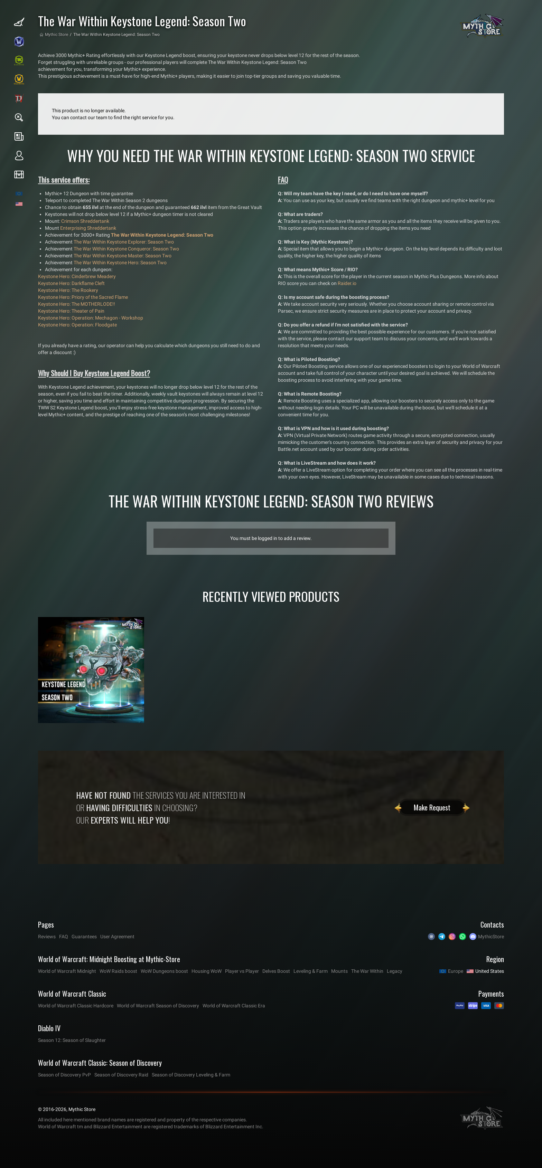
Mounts (339, 971)
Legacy (394, 971)
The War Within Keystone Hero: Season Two (120, 262)
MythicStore (491, 936)
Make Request (432, 807)
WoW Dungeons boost (164, 971)
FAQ (63, 936)
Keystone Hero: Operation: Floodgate (77, 324)
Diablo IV (49, 1028)
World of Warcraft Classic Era (234, 1005)
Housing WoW (206, 971)
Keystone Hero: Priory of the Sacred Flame (83, 297)
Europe (455, 971)
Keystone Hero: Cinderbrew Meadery (77, 276)
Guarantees (84, 936)
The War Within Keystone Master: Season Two (122, 255)
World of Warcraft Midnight (67, 971)
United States (489, 971)
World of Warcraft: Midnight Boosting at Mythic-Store (109, 959)
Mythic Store (56, 34)
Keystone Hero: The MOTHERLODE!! (76, 304)
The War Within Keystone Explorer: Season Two (124, 242)
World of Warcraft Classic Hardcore (75, 1005)
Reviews (47, 936)
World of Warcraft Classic (72, 993)
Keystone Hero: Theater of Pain (71, 311)
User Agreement (117, 936)
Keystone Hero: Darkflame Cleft (71, 283)
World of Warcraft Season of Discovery (158, 1005)
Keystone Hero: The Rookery (68, 290)
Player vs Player (242, 971)
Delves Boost (276, 971)
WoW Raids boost (118, 971)
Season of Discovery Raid (121, 1074)
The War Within (367, 971)
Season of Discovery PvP (64, 1074)
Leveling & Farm (310, 971)
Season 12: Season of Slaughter (72, 1040)
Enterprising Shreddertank (88, 228)
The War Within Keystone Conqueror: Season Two (126, 248)
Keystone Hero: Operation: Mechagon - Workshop (90, 318)
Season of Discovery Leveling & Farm (191, 1074)
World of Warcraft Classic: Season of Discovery (100, 1062)
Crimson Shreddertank (85, 221)
